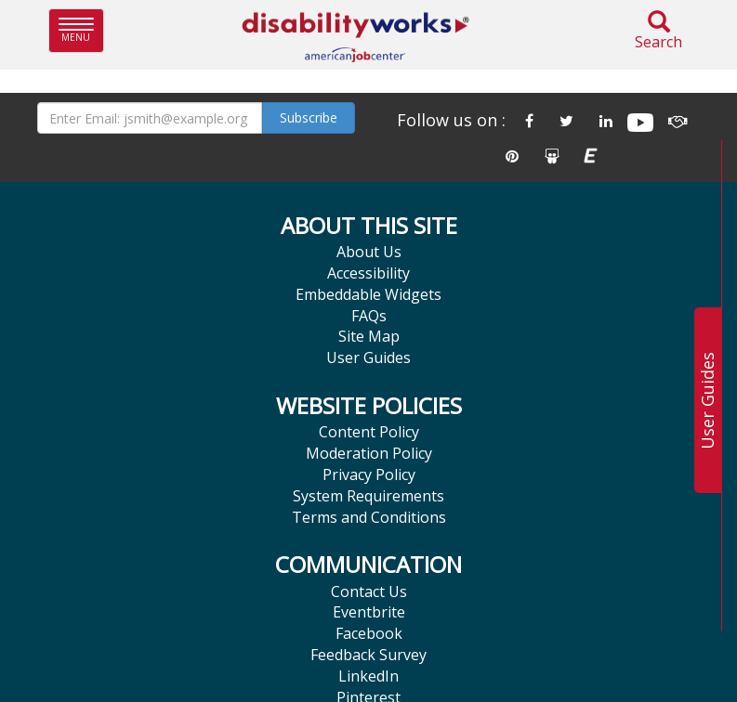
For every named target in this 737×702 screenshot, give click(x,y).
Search (659, 31)
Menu (81, 30)
